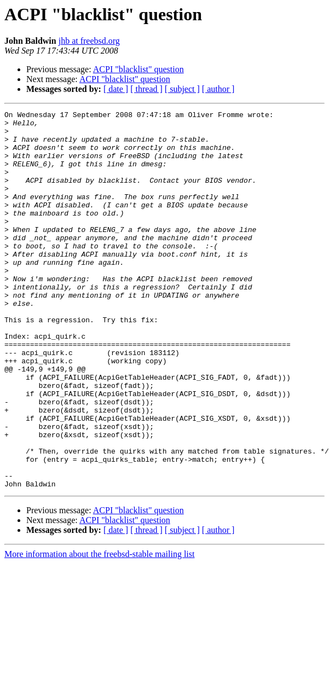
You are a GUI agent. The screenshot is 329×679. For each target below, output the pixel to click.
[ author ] (218, 89)
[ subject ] (182, 89)
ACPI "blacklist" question (138, 69)
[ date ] (115, 89)
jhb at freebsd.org (89, 40)
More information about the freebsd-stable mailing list (99, 629)
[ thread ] (146, 89)
